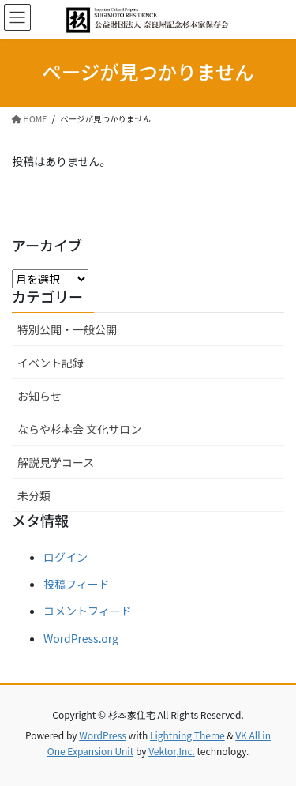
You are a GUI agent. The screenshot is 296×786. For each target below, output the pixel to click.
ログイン (65, 557)
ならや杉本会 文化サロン (79, 429)
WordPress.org (80, 638)
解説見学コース (55, 462)
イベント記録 (50, 362)
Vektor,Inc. (171, 751)
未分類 (34, 495)
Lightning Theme (187, 735)
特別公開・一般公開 (67, 329)
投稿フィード (76, 584)
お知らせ (39, 396)
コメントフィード (87, 611)
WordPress (102, 735)
